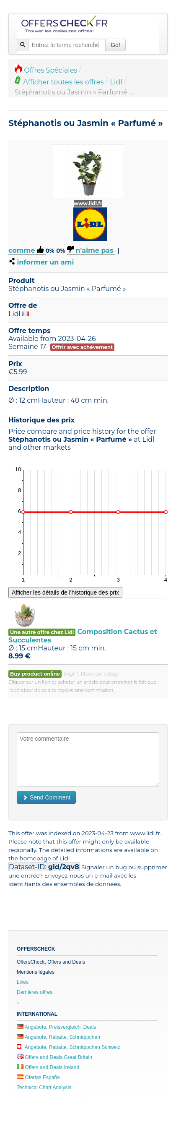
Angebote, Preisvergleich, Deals (56, 1027)
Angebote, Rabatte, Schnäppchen (58, 1037)
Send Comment (46, 797)
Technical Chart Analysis (44, 1087)
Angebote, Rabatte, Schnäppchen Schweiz (68, 1047)
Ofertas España (38, 1077)
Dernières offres (34, 992)
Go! (115, 45)
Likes (22, 982)
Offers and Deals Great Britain (54, 1057)
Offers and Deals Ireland (48, 1067)
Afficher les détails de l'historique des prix (65, 592)
